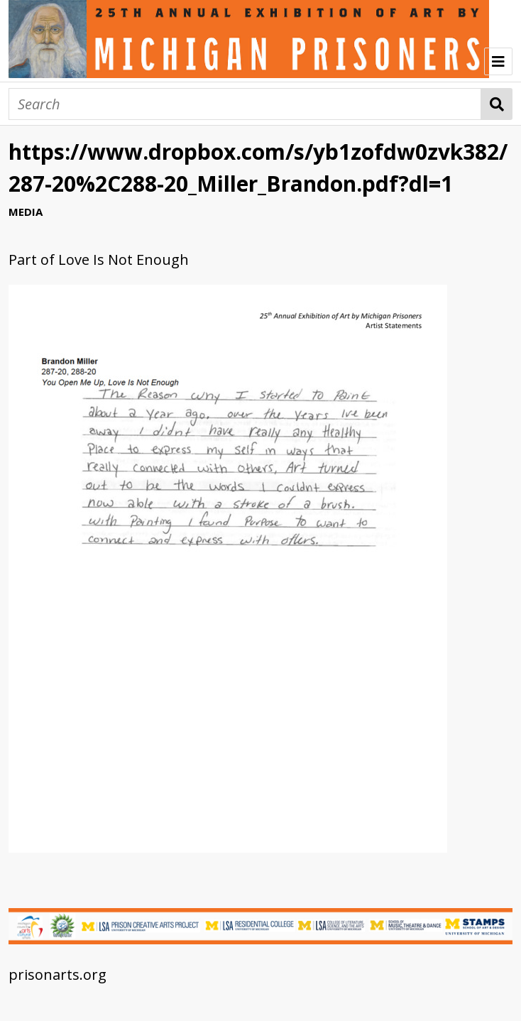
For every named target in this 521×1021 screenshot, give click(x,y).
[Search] (245, 104)
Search (496, 104)
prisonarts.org (57, 974)
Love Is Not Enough (123, 259)
